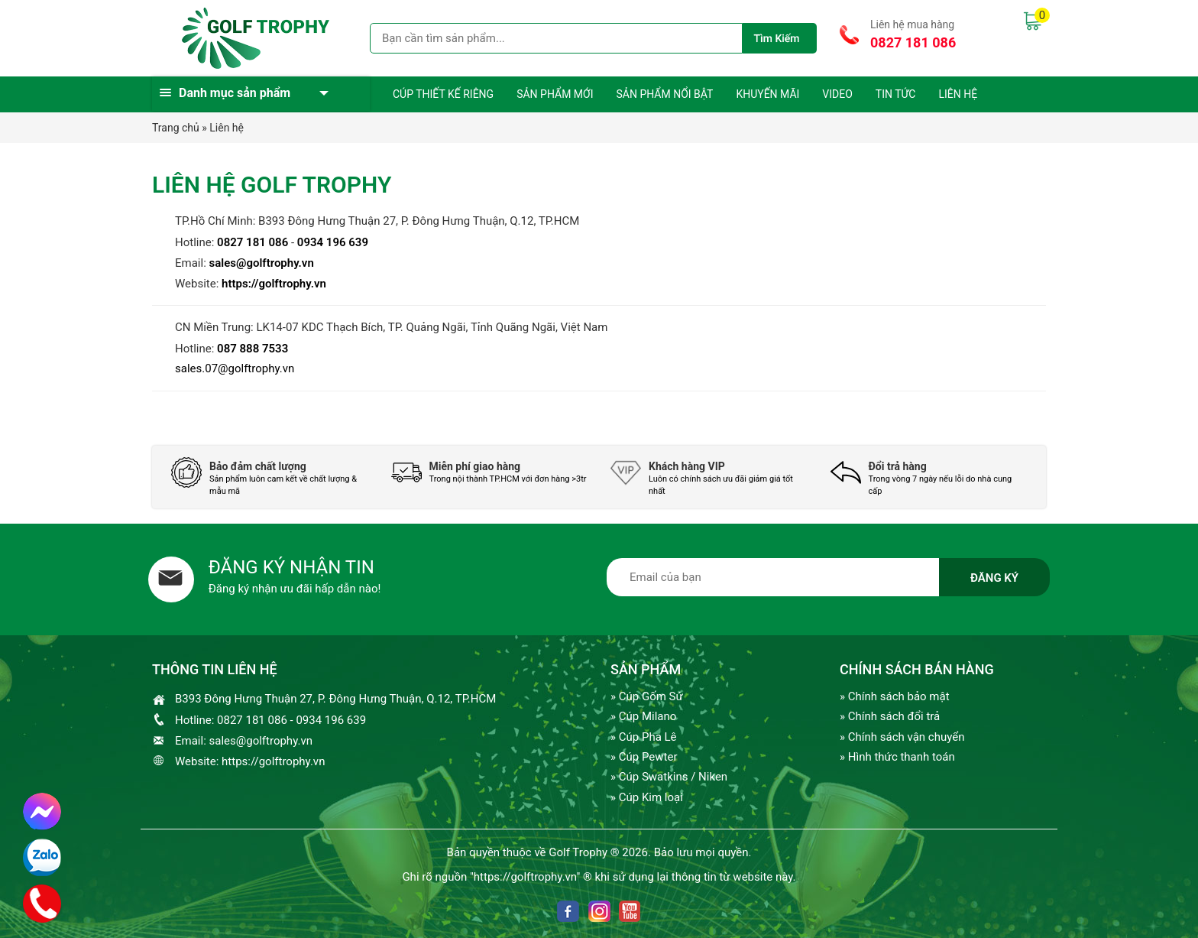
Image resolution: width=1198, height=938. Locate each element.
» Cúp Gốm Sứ (646, 696)
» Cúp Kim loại (646, 797)
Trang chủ (175, 128)
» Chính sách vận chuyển (902, 737)
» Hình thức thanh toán (897, 757)
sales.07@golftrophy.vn (234, 368)
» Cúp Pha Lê (643, 737)
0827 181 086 (913, 42)
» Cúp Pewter (643, 757)
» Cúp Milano (643, 716)
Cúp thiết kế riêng (443, 94)
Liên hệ (957, 94)
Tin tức (896, 94)
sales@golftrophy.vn (261, 263)
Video (837, 94)
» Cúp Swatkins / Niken (668, 777)
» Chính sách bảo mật (895, 696)
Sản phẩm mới (554, 94)
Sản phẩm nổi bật (664, 94)
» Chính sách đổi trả (890, 716)
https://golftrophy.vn (274, 283)
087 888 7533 (252, 348)
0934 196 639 (332, 242)
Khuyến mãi (767, 94)
